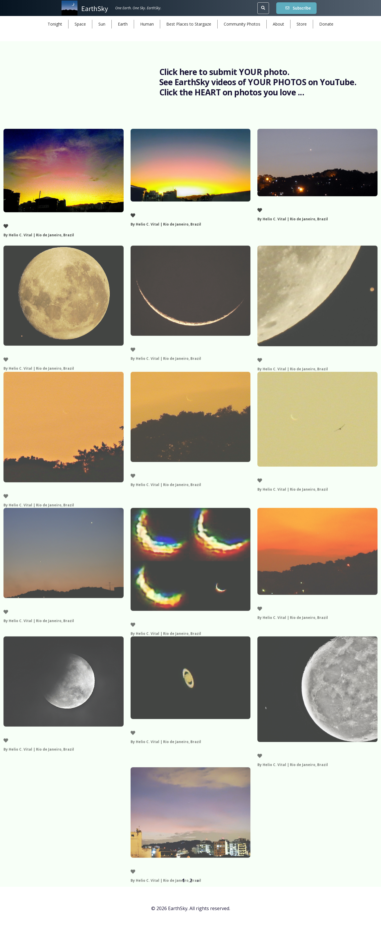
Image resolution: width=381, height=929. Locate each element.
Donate (326, 24)
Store (302, 24)
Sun (101, 24)
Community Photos (242, 24)
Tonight (55, 24)
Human (147, 24)
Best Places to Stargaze (188, 24)
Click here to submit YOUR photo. (224, 71)
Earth (123, 24)
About (278, 24)
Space (80, 24)
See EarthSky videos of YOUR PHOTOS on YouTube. (258, 82)
